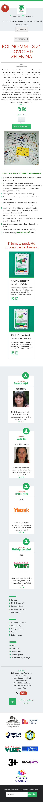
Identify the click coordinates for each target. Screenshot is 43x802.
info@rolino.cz (29, 16)
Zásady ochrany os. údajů (21, 658)
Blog (18, 24)
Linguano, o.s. (16, 612)
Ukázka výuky (16, 626)
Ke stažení (38, 21)
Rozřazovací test (17, 606)
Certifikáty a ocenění (18, 609)
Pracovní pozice (17, 655)
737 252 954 (16, 16)
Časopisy (14, 632)
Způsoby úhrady (17, 635)
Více (20, 421)
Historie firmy (16, 651)
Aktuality (13, 21)
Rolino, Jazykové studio (26, 701)
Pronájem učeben (17, 629)
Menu (21, 29)
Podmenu (21, 39)
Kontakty (24, 24)
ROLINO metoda (17, 603)
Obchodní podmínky (18, 623)
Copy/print (15, 648)
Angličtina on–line (25, 21)
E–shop (5, 21)
